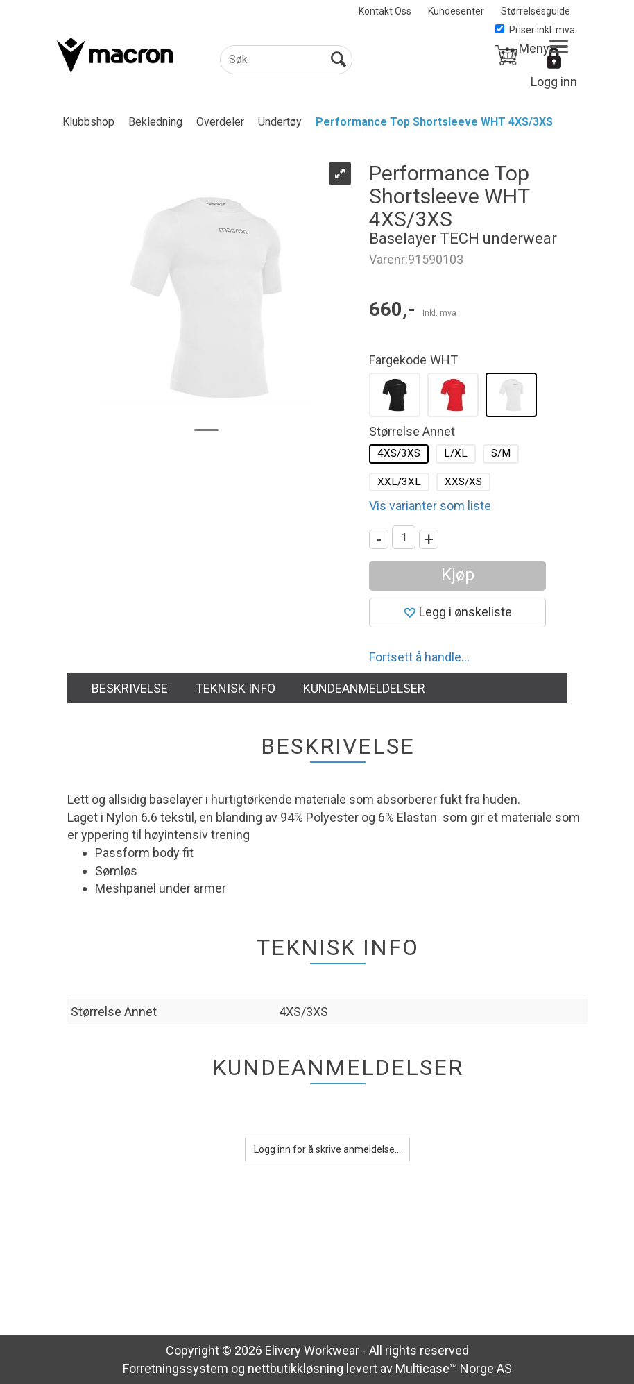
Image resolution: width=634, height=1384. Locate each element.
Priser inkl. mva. (536, 29)
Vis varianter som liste (430, 505)
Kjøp (457, 574)
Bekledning (155, 121)
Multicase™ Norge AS (453, 1368)
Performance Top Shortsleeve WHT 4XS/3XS (434, 121)
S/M (501, 453)
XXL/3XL (399, 481)
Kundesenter (456, 11)
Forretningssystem (175, 1368)
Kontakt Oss (385, 11)
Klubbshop (88, 121)
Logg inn (554, 81)
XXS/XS (463, 481)
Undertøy (280, 121)
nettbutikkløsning (295, 1368)
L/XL (456, 453)
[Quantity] (403, 537)
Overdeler (220, 121)
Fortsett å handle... (419, 657)
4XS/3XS (398, 453)
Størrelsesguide (535, 11)
